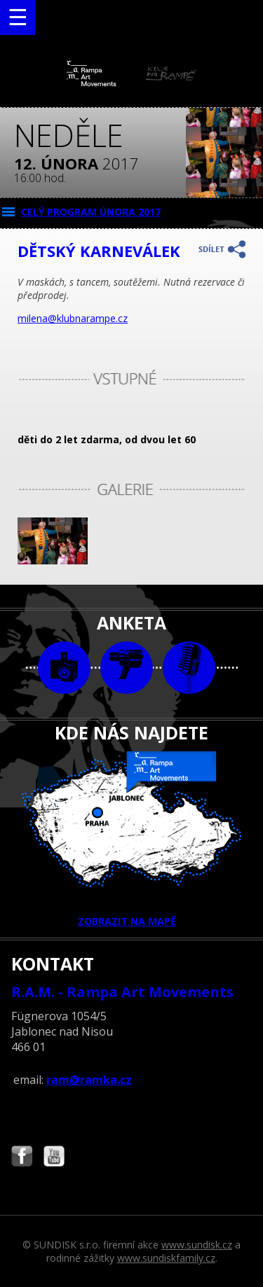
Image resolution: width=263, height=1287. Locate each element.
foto (64, 667)
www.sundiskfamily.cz (166, 1258)
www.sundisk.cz (196, 1244)
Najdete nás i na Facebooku (21, 1158)
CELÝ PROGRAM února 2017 (91, 211)
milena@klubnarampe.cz (73, 318)
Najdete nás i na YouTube (54, 1158)
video (126, 667)
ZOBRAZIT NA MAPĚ (132, 839)
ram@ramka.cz (89, 1079)
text (189, 667)
